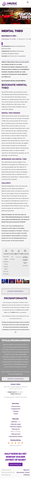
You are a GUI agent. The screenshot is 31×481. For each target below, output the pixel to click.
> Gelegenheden (15, 409)
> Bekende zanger (15, 424)
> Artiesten (15, 411)
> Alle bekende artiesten (15, 436)
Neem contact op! (15, 464)
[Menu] (27, 2)
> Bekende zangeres (15, 426)
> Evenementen (15, 406)
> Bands (15, 413)
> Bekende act (15, 429)
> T (11, 431)
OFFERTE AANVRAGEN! (15, 379)
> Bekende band (15, 434)
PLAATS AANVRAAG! (15, 291)
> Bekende (14, 421)
